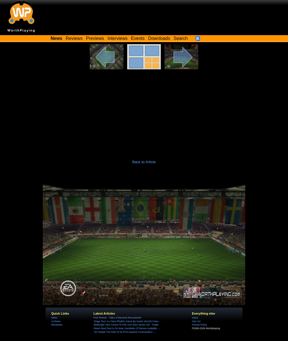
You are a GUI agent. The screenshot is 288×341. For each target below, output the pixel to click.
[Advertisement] (144, 111)
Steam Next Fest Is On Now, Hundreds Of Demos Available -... (126, 328)
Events (138, 38)
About (195, 317)
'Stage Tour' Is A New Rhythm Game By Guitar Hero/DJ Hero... (126, 321)
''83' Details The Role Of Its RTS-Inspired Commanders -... (124, 332)
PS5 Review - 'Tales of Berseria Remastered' (117, 317)
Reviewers (56, 324)
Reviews (74, 38)
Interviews (117, 38)
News (54, 317)
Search (181, 38)
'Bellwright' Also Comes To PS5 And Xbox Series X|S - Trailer (126, 324)
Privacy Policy (199, 324)
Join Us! (196, 321)
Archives (55, 321)
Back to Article (144, 162)
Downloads (159, 38)
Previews (95, 38)
